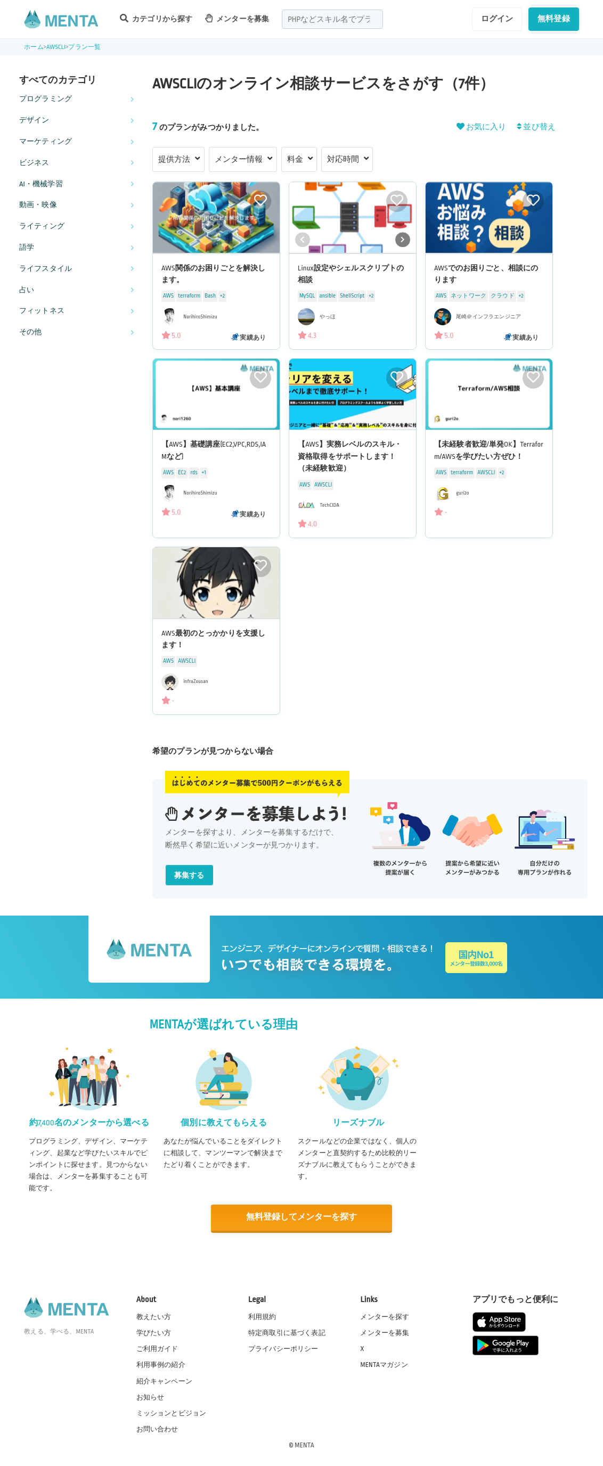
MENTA (304, 1444)
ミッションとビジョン (171, 1412)
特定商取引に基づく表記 (286, 1332)
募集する (189, 875)
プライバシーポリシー (283, 1348)
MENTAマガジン (384, 1364)
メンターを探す (384, 1316)
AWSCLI (56, 47)
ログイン (497, 18)
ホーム (33, 47)
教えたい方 (154, 1316)
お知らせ (150, 1396)
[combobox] (332, 19)
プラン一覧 (84, 47)
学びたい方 (154, 1332)
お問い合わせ (157, 1428)
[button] (403, 240)
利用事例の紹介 (160, 1364)
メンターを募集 (237, 18)
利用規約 (262, 1316)
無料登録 (553, 18)
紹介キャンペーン (164, 1380)
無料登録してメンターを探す (301, 1217)
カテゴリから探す (156, 18)
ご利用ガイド (157, 1348)
